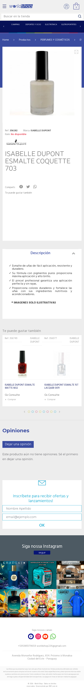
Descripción (52, 253)
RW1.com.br (53, 686)
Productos (24, 40)
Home (5, 40)
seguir (42, 552)
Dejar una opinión (18, 444)
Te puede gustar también (18, 192)
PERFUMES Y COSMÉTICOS (55, 40)
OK (42, 525)
